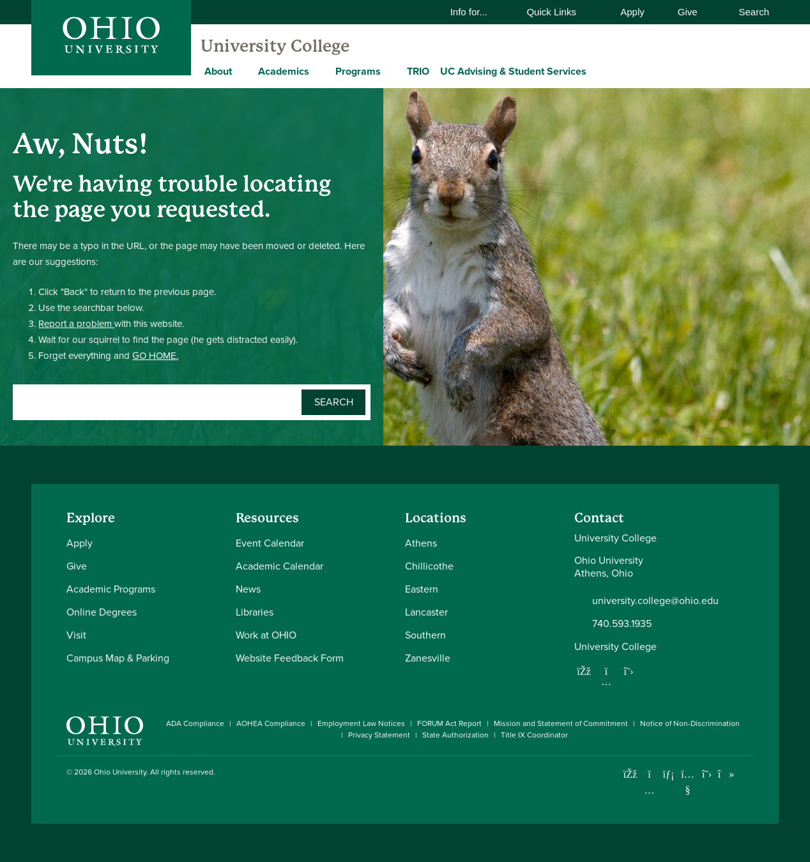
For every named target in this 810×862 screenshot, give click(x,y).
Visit (76, 635)
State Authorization (455, 735)
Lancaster (426, 612)
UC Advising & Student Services (513, 71)
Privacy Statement (379, 735)
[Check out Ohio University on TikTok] (726, 774)
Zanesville (427, 658)
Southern (425, 635)
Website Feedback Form (290, 658)
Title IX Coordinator (534, 735)
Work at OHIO (266, 635)
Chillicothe (429, 566)
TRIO (418, 71)
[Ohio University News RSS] (745, 774)
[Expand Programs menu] (390, 71)
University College (275, 46)
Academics (283, 71)
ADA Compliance (195, 723)
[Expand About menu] (241, 71)
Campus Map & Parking (117, 658)
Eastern (421, 589)
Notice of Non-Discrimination (690, 723)
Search (747, 11)
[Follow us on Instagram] (606, 681)
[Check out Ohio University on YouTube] (688, 782)
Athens (421, 543)
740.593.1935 (622, 623)
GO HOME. (155, 356)
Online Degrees (101, 612)
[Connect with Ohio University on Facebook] (630, 774)
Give (688, 11)
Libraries (254, 612)
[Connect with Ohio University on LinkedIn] (668, 774)
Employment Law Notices (361, 723)
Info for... (477, 11)
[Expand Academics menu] (319, 71)
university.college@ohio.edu (655, 600)
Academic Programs (110, 589)
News (248, 589)
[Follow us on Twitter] (628, 671)
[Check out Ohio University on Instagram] (649, 790)
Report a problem (76, 324)
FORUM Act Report (449, 723)
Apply (632, 11)
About (218, 71)
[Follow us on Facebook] (583, 671)
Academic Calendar (279, 566)
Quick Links (559, 11)
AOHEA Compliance (270, 723)
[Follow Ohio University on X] (707, 774)
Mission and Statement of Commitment (561, 723)
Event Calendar (270, 543)
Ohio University (120, 772)
